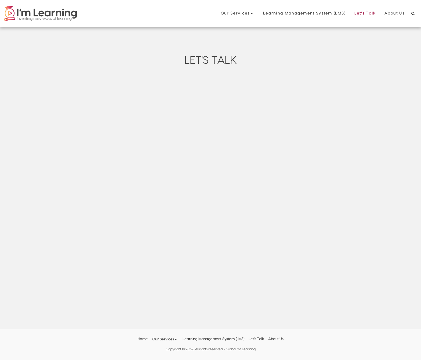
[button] (238, 13)
